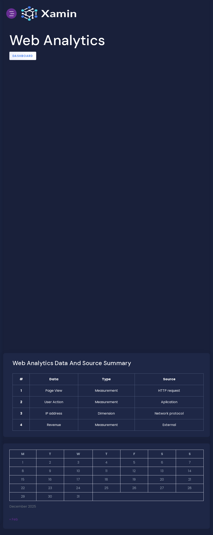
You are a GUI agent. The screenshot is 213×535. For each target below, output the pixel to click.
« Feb (13, 519)
